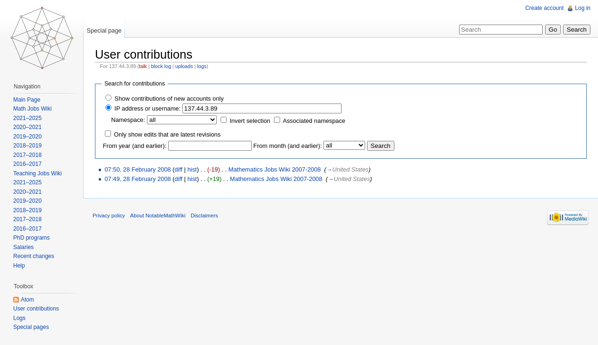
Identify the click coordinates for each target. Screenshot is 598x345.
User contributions (36, 308)
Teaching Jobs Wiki (37, 173)
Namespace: (128, 119)
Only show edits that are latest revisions (167, 134)
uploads (184, 66)
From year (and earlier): (134, 145)
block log (161, 66)
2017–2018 (27, 155)
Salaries (23, 247)
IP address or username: (147, 108)
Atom (27, 299)
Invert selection (250, 120)
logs (201, 66)
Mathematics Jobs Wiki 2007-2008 (275, 169)
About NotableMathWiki (158, 215)
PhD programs (31, 237)
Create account (544, 8)
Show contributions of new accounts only (168, 98)
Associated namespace (314, 120)
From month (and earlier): (287, 145)
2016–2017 (27, 164)
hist (192, 169)
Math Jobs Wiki (32, 108)
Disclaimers (204, 215)
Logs (19, 318)
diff (178, 169)
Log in (582, 8)
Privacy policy (109, 215)
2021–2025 (27, 118)
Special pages (31, 327)
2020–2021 (27, 127)
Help (19, 265)
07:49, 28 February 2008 (137, 178)
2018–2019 (27, 145)
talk (143, 66)
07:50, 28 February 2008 (137, 169)
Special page (103, 30)
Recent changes (33, 256)
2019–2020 (27, 136)
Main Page (26, 99)
